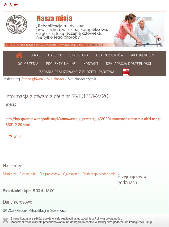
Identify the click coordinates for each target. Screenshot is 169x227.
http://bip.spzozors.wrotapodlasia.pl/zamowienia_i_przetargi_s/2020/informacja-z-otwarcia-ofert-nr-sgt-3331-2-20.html (84, 121)
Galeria (55, 55)
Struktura (79, 55)
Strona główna (32, 79)
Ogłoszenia (28, 63)
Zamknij (5, 220)
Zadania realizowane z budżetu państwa (76, 72)
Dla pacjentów (110, 55)
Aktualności (142, 55)
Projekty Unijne (61, 63)
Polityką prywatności (108, 218)
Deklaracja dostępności (128, 63)
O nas (36, 55)
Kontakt (91, 63)
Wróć (17, 136)
